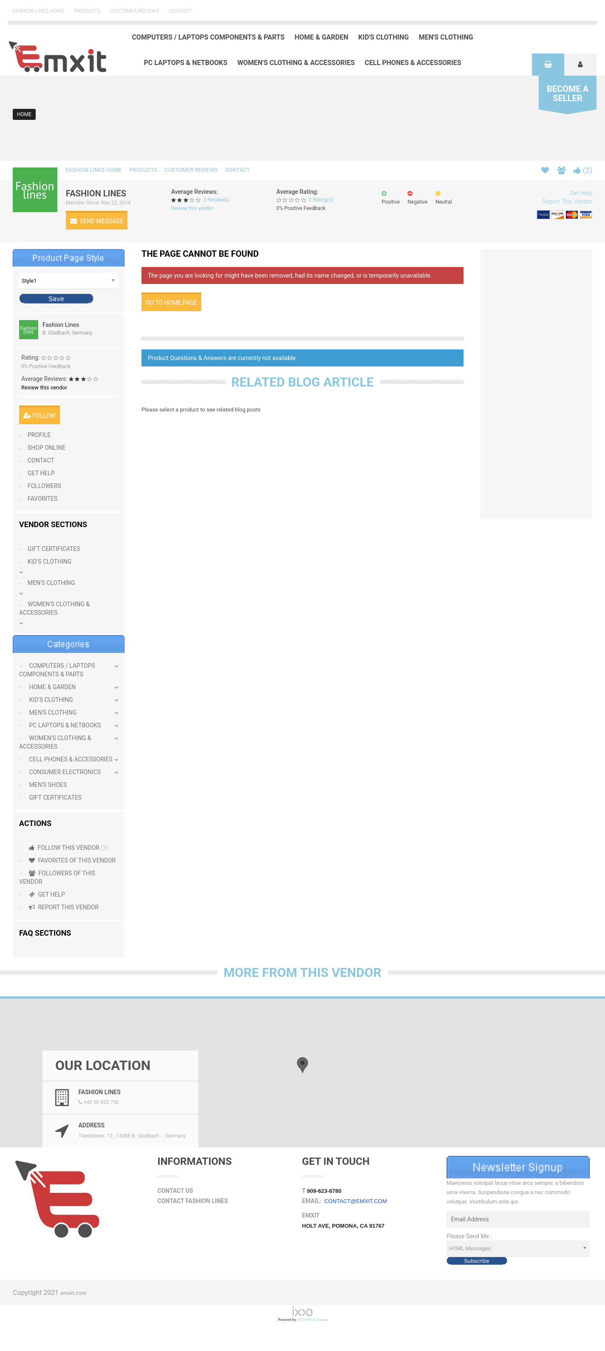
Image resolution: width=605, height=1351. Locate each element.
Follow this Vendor (68, 847)
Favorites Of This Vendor (72, 860)
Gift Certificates (54, 548)
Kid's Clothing (383, 37)
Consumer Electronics (64, 772)
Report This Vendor (567, 201)
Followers (44, 485)
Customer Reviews (134, 11)
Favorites (42, 498)
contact (41, 460)
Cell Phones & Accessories (413, 63)
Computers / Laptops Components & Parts (208, 37)
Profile (39, 434)
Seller (567, 93)
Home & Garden (321, 37)
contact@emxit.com (355, 1201)
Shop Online (46, 447)
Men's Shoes (47, 784)
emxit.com (73, 1293)
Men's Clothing (446, 37)
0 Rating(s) (320, 200)
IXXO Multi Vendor (312, 1319)
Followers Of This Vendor (57, 877)
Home (24, 114)
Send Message (96, 220)
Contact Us (175, 1190)
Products (87, 11)
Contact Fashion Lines (192, 1201)
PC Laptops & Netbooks (185, 63)
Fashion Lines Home (39, 11)
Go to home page (171, 302)
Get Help (581, 193)
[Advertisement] (546, 383)
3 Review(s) (217, 200)
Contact (180, 11)
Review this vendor (192, 208)
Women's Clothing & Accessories (296, 63)
